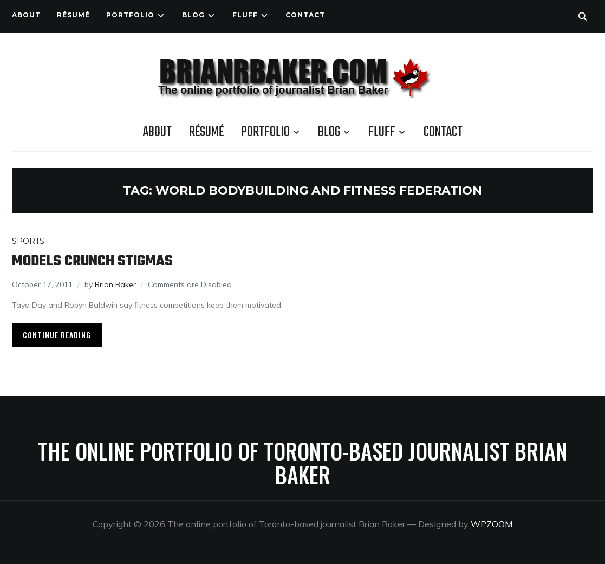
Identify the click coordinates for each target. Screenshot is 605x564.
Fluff (245, 15)
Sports (28, 241)
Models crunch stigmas (92, 261)
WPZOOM (491, 523)
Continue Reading (57, 334)
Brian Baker (115, 284)
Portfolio (130, 15)
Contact (305, 15)
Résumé (73, 15)
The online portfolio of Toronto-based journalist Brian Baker (302, 463)
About (26, 15)
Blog (193, 15)
